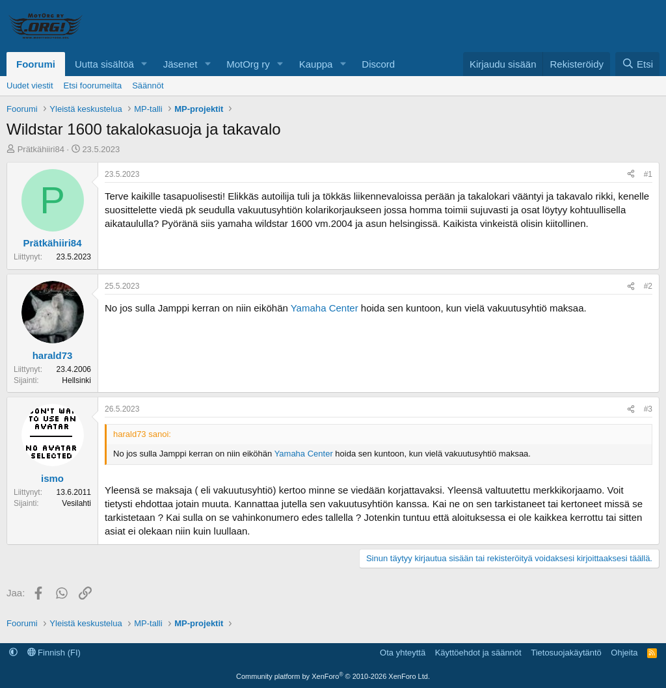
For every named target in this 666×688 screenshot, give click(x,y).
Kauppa (316, 64)
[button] (144, 64)
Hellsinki (76, 380)
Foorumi (35, 64)
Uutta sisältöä (104, 64)
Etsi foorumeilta (93, 85)
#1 (648, 174)
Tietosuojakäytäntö (566, 652)
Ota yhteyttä (402, 652)
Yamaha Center (324, 307)
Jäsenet (180, 64)
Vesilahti (76, 503)
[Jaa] (630, 174)
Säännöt (147, 85)
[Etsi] (637, 64)
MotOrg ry (248, 64)
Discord (378, 64)
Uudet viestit (30, 85)
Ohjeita (624, 652)
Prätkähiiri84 (41, 149)
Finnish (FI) (54, 652)
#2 (648, 286)
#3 (648, 409)
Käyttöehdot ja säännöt (478, 652)
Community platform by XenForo (333, 676)
